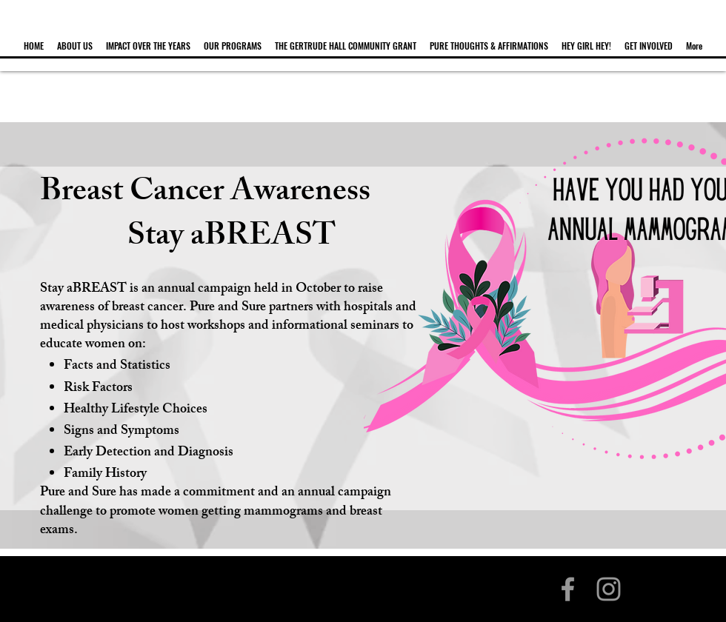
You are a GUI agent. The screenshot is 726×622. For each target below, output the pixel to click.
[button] (74, 39)
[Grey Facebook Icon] (568, 589)
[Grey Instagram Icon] (609, 589)
